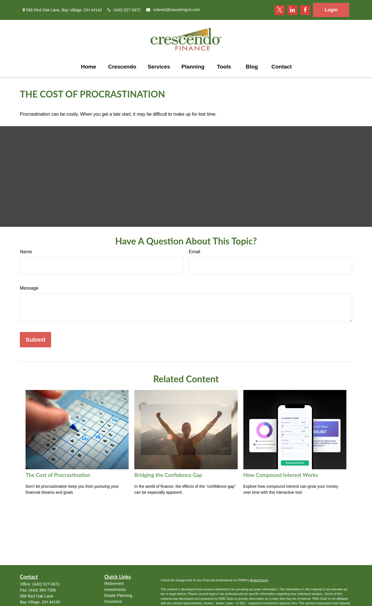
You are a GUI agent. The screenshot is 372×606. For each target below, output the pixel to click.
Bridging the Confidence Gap (168, 475)
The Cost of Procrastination (58, 475)
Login (331, 10)
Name (26, 251)
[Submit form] (35, 339)
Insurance (113, 601)
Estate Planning (118, 595)
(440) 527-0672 (124, 10)
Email (194, 251)
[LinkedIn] (292, 10)
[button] (88, 67)
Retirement (114, 583)
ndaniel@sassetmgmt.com (173, 9)
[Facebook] (305, 10)
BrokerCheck (259, 580)
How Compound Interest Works (280, 475)
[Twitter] (280, 10)
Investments (115, 589)
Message (29, 288)
